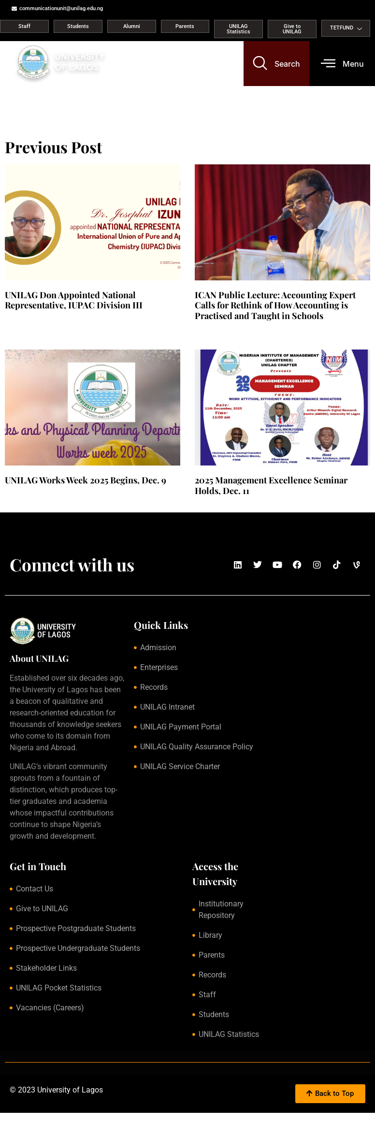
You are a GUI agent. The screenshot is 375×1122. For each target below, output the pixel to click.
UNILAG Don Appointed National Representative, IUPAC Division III (74, 300)
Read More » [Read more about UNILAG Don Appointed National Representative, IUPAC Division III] (21, 317)
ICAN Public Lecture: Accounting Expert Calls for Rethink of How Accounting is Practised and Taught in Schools (275, 305)
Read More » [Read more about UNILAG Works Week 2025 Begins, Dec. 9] (21, 491)
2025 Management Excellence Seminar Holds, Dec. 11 (271, 485)
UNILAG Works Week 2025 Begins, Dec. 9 (85, 480)
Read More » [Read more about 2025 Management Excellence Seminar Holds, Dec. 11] (211, 502)
